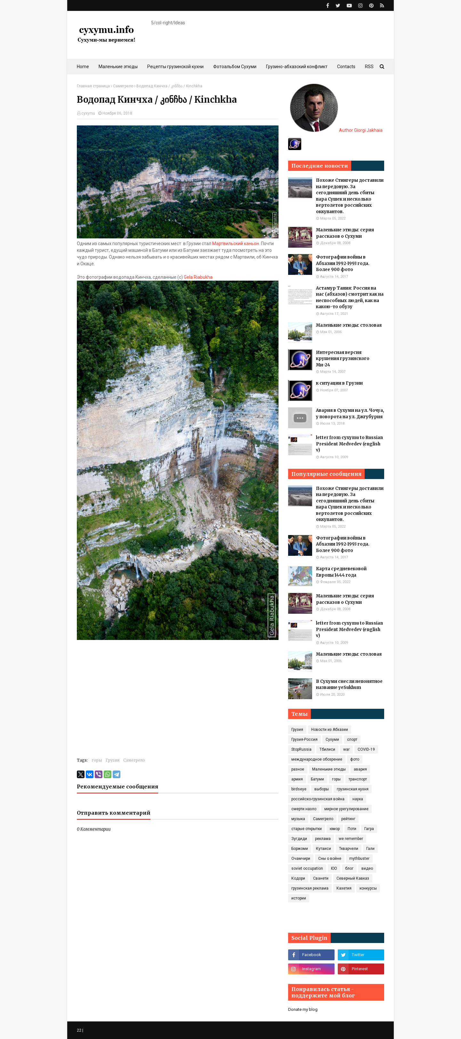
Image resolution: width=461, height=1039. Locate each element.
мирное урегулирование (346, 809)
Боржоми (299, 848)
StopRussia (301, 749)
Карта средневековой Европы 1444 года (341, 572)
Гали (370, 848)
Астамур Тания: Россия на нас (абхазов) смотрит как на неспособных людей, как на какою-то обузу (350, 297)
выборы (321, 789)
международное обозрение (316, 759)
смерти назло (303, 809)
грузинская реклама (309, 888)
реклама (323, 838)
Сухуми (332, 739)
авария (360, 769)
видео (367, 868)
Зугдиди (299, 838)
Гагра (369, 829)
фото (354, 759)
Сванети (320, 878)
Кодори (298, 878)
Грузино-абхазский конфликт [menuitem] (297, 66)
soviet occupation (307, 868)
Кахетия (344, 888)
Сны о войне (329, 858)
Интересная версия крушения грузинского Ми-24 (342, 359)
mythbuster (359, 858)
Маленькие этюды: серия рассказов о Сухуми (345, 233)
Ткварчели (348, 848)
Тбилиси (327, 749)
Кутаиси (323, 848)
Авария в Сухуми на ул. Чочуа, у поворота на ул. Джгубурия (350, 414)
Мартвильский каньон (235, 243)
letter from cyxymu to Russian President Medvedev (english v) (349, 444)
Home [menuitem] (83, 66)
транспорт (358, 779)
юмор (335, 829)
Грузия (112, 760)
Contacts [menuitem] (346, 66)
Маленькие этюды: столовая (349, 325)
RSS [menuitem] (369, 66)
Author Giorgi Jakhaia (336, 130)
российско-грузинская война (317, 799)
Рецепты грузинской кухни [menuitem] (175, 66)
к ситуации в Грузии (339, 383)
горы (97, 760)
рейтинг (348, 819)
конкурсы (368, 888)
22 (79, 1030)
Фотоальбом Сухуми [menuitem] (234, 66)
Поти (352, 829)
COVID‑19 (366, 749)
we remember (351, 838)
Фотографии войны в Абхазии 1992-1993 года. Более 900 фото (342, 263)
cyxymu (88, 113)
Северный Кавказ (352, 878)
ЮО (334, 868)
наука (357, 799)
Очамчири (300, 858)
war (346, 749)
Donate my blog (303, 1009)
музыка (298, 819)
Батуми (317, 779)
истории (298, 898)
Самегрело (123, 86)
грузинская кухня (352, 789)
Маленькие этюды (329, 769)
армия (297, 779)
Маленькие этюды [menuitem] (118, 66)
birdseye (298, 789)
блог (349, 868)
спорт (352, 739)
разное (297, 769)
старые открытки (306, 829)
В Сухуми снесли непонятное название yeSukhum (349, 685)
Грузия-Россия (304, 739)
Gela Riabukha (198, 277)
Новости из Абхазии (329, 729)
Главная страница (93, 86)
